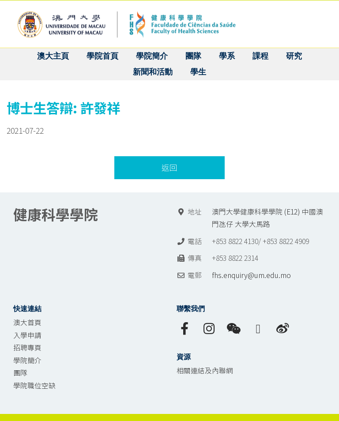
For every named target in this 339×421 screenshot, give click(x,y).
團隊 (20, 373)
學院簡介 (27, 360)
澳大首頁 (27, 322)
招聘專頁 (27, 347)
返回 (169, 167)
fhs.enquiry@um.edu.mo (251, 275)
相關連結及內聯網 (205, 370)
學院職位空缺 (34, 385)
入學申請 (27, 335)
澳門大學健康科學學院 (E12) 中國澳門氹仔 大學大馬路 (267, 218)
